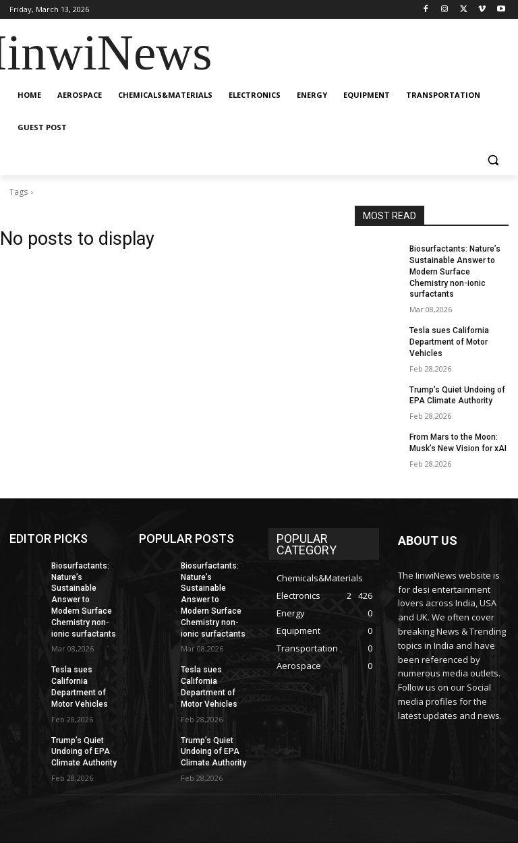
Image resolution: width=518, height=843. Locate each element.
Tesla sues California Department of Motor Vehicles (449, 342)
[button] (493, 160)
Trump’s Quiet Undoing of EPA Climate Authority (84, 752)
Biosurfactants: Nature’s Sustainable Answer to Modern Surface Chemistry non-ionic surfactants (454, 271)
